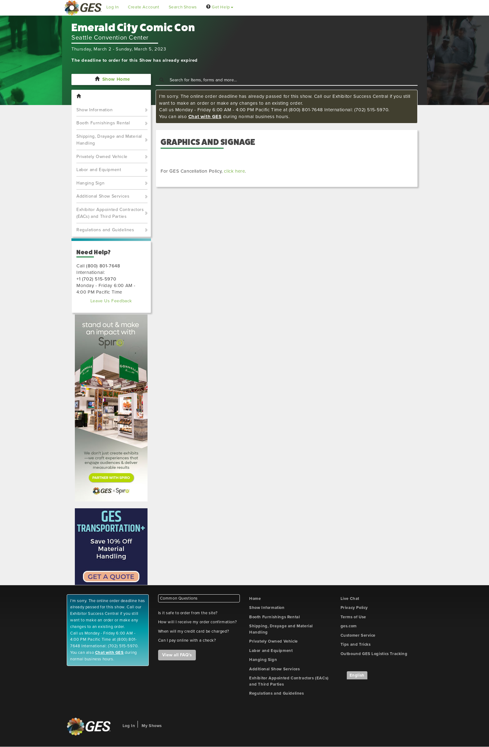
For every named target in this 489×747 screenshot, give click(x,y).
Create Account (143, 7)
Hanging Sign (90, 183)
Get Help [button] (219, 7)
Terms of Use (353, 617)
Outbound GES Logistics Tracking (374, 653)
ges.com (349, 626)
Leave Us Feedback (111, 301)
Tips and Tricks (356, 644)
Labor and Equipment (98, 169)
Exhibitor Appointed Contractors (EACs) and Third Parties (110, 213)
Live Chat (350, 598)
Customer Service (358, 635)
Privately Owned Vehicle (102, 156)
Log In (112, 7)
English (357, 675)
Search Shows (183, 7)
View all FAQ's (177, 655)
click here (234, 171)
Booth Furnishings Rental (103, 123)
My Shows (152, 725)
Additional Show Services (102, 196)
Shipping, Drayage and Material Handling (109, 140)
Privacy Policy (354, 607)
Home (255, 598)
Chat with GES (205, 116)
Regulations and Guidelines (105, 229)
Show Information (94, 110)
